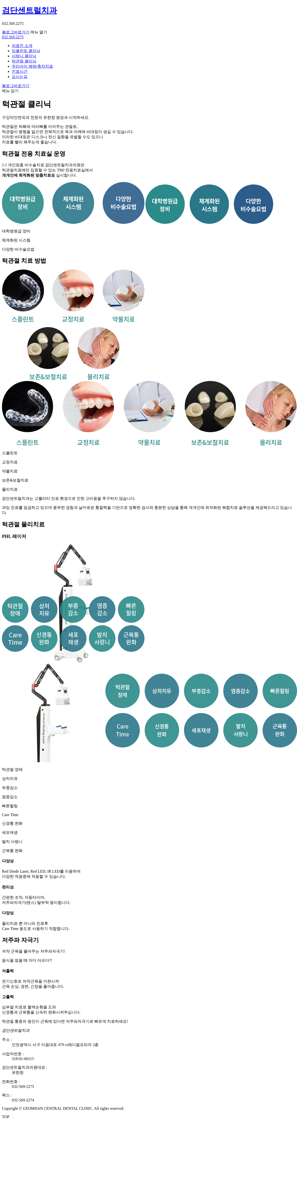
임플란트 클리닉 (26, 51)
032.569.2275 (13, 37)
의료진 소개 (22, 46)
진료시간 (20, 71)
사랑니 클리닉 (24, 56)
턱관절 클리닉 (24, 61)
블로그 (15, 32)
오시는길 (20, 77)
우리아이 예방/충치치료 (32, 66)
